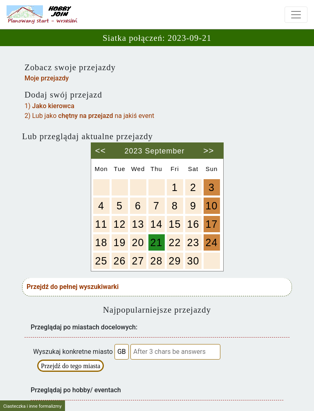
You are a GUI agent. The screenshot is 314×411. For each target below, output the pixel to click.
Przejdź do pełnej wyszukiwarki (73, 287)
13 (138, 224)
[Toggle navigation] (296, 15)
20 (138, 242)
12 (120, 224)
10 (212, 205)
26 (120, 261)
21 (156, 242)
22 (175, 242)
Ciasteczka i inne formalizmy (32, 406)
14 (156, 224)
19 (120, 242)
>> (208, 147)
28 (156, 261)
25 (101, 261)
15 (175, 224)
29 (175, 261)
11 (101, 224)
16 (193, 224)
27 (138, 261)
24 (212, 242)
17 (212, 224)
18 (101, 242)
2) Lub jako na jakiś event (89, 116)
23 (193, 242)
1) (49, 106)
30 (193, 261)
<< (100, 147)
